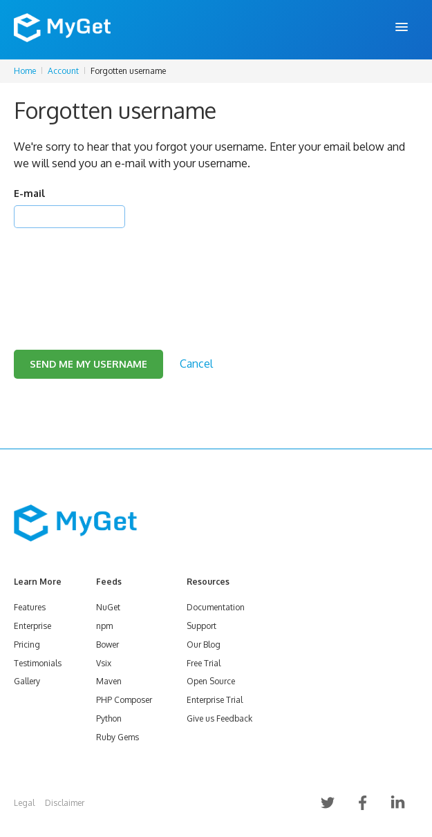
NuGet (108, 607)
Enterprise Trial (215, 700)
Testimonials (38, 663)
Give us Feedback (219, 718)
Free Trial (203, 663)
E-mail (29, 193)
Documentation (216, 607)
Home (25, 71)
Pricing (27, 644)
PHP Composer (124, 700)
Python (109, 718)
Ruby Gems (117, 737)
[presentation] (119, 272)
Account (63, 71)
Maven (109, 681)
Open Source (211, 681)
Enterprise (32, 626)
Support (201, 626)
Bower (107, 644)
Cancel (196, 363)
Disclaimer (64, 803)
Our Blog (203, 644)
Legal (24, 803)
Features (30, 607)
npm (104, 626)
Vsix (103, 663)
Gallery (27, 681)
